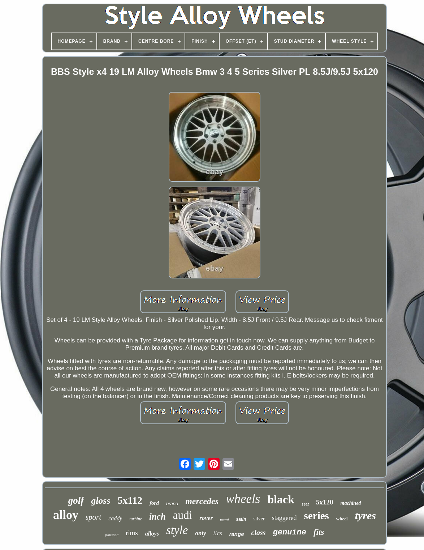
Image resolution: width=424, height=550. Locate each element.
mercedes (202, 501)
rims (132, 533)
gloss (100, 500)
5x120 (324, 502)
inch (157, 516)
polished (111, 535)
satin (241, 519)
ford (154, 503)
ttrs (217, 533)
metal (224, 519)
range (236, 534)
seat (305, 504)
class (258, 533)
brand (172, 503)
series (316, 515)
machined (351, 503)
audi (182, 515)
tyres (365, 515)
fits (318, 532)
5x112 (130, 500)
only (200, 533)
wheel (342, 518)
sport (93, 517)
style (177, 530)
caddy (115, 518)
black (280, 499)
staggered (284, 517)
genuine (289, 532)
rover (206, 518)
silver (259, 518)
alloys (152, 533)
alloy (65, 514)
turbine (135, 518)
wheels (243, 499)
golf (76, 500)
